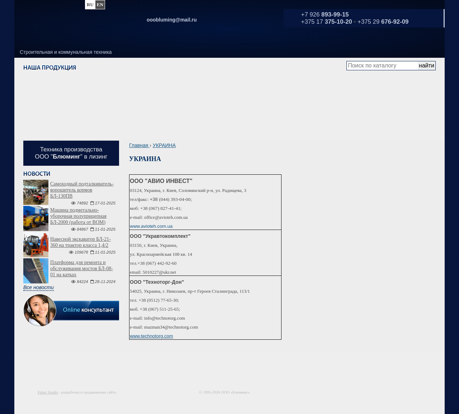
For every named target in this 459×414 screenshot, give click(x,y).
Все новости (38, 287)
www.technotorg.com (151, 336)
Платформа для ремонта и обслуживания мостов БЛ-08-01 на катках (81, 268)
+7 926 (325, 14)
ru (90, 4)
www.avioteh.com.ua (151, 226)
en (100, 4)
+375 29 (383, 21)
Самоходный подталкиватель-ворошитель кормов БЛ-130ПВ (82, 190)
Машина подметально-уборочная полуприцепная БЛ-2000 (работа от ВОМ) (78, 216)
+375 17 (326, 21)
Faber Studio (48, 392)
